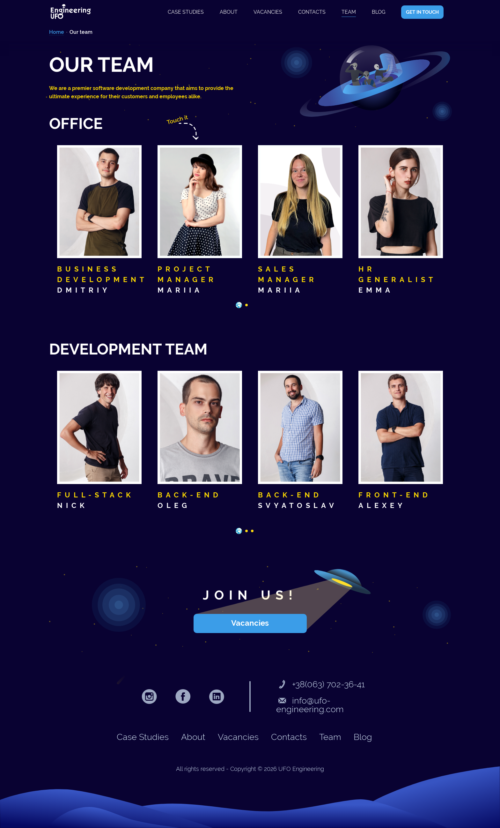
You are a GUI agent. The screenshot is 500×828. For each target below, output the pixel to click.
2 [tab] (248, 307)
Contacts (312, 12)
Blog (378, 12)
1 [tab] (239, 305)
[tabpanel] (99, 220)
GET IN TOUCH (422, 12)
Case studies (186, 12)
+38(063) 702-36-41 (320, 684)
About (229, 12)
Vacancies (268, 12)
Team (349, 12)
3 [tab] (254, 533)
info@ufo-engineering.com (310, 704)
